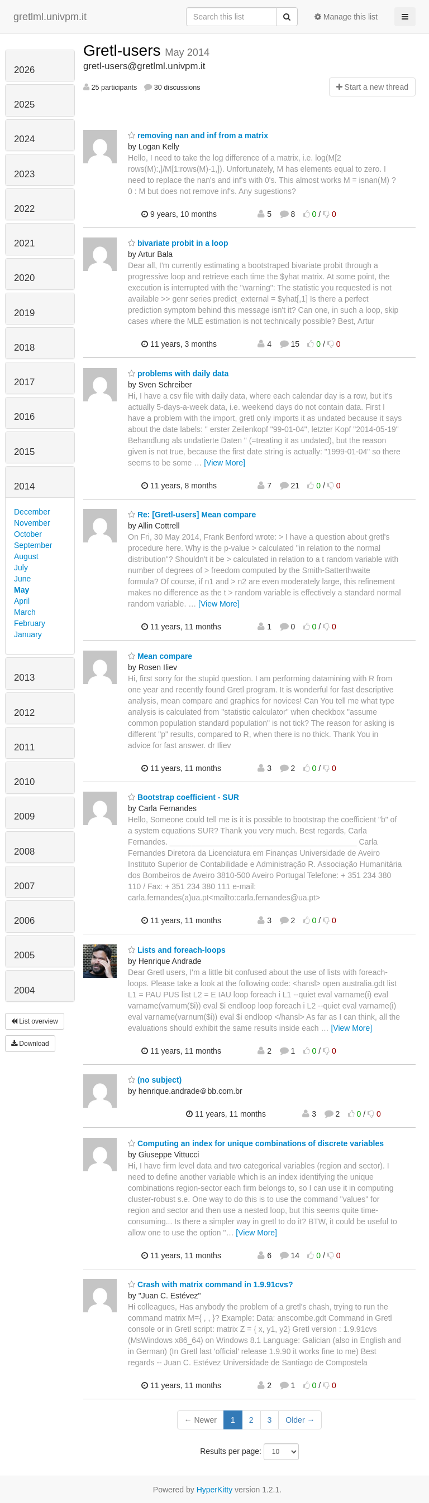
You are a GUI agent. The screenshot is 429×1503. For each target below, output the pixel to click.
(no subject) (155, 1079)
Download (30, 1044)
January (28, 634)
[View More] (224, 462)
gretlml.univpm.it (50, 16)
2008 (24, 851)
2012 (24, 712)
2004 (24, 990)
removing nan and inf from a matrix (198, 135)
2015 (24, 452)
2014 (24, 486)
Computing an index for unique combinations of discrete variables (256, 1143)
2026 (24, 70)
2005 (24, 955)
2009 (24, 816)
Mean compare (160, 656)
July (21, 567)
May (21, 589)
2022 (24, 208)
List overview (34, 1021)
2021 (24, 243)
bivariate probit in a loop (178, 243)
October (28, 534)
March (25, 612)
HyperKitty (215, 1489)
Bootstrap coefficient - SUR (183, 797)
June (22, 578)
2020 (24, 278)
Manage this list (346, 16)
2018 (24, 347)
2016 (24, 416)
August (26, 556)
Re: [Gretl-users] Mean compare (192, 514)
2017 (24, 382)
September (33, 545)
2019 (24, 313)
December (32, 511)
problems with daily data (178, 373)
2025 (24, 104)
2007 (24, 886)
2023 (24, 174)
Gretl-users (124, 50)
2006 (24, 920)
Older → (299, 1419)
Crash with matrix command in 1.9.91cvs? (210, 1284)
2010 (24, 782)
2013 (24, 677)
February (29, 623)
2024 (24, 139)
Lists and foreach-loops (177, 950)
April (22, 601)
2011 (24, 747)
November (32, 522)
